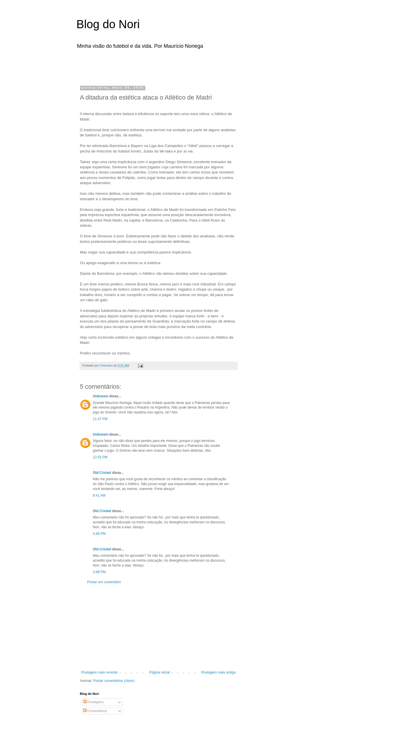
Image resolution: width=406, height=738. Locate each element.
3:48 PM (99, 534)
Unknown (100, 396)
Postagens (93, 702)
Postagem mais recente (99, 672)
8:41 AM (99, 495)
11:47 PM (100, 419)
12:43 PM (100, 457)
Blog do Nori (108, 24)
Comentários (95, 711)
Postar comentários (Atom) (113, 681)
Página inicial (159, 672)
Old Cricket (102, 473)
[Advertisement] (152, 65)
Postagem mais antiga (218, 672)
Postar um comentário (104, 582)
